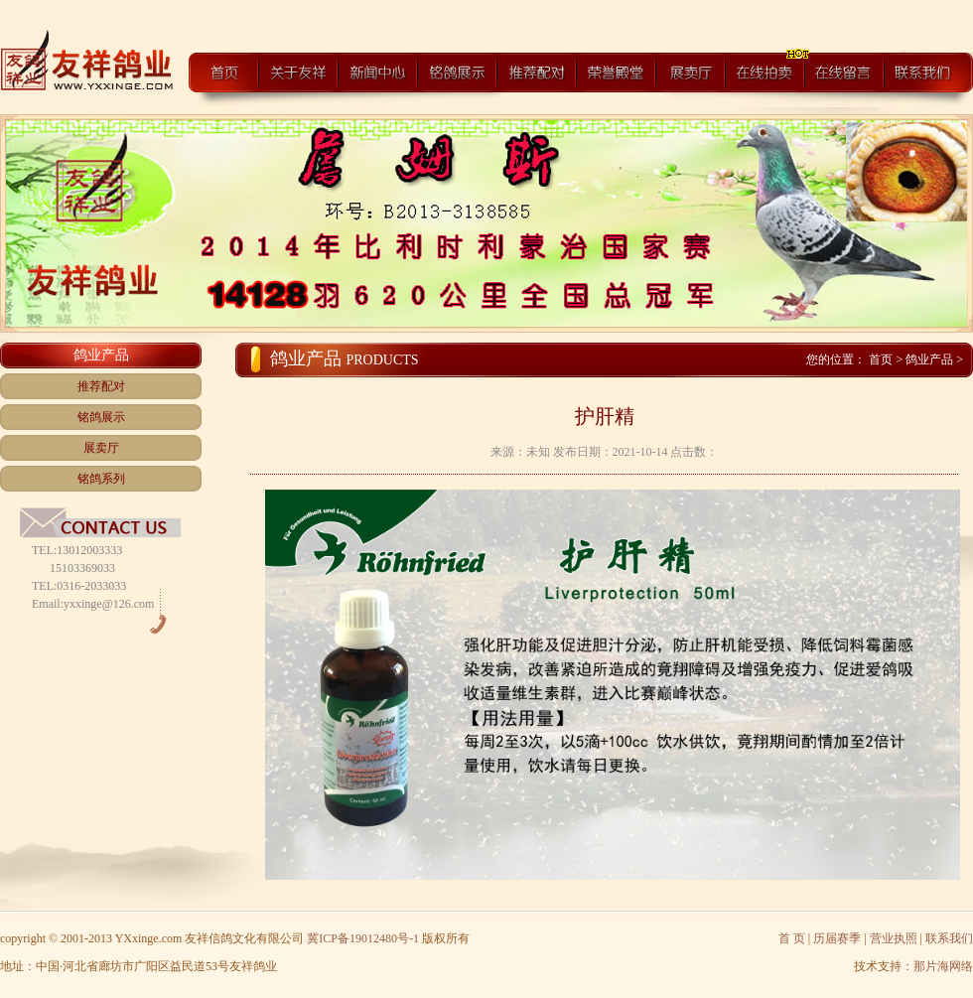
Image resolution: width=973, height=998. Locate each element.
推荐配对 (101, 386)
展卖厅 (101, 448)
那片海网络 (943, 966)
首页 (882, 359)
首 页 (791, 938)
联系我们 (949, 938)
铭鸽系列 (101, 479)
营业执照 (893, 938)
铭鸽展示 (101, 417)
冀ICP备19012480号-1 (363, 938)
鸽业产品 (929, 359)
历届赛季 (837, 938)
